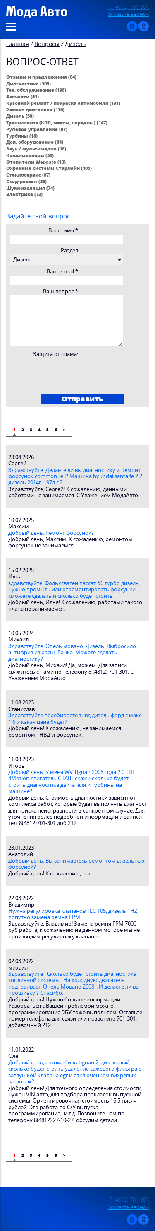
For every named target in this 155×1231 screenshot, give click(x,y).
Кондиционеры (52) (30, 155)
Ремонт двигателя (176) (35, 109)
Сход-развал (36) (26, 181)
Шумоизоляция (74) (30, 187)
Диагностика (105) (28, 83)
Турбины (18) (22, 135)
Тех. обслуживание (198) (36, 89)
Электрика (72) (24, 194)
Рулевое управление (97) (36, 129)
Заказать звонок (128, 13)
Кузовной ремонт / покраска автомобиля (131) (63, 102)
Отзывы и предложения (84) (41, 76)
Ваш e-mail (62, 271)
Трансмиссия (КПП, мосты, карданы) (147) (56, 122)
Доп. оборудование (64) (34, 141)
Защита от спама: (55, 354)
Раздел (69, 250)
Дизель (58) (20, 115)
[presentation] (72, 373)
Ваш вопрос (60, 291)
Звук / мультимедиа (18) (36, 148)
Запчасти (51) (22, 96)
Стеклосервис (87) (28, 174)
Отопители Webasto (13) (36, 161)
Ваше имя (63, 230)
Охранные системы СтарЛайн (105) (49, 168)
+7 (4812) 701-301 (128, 6)
